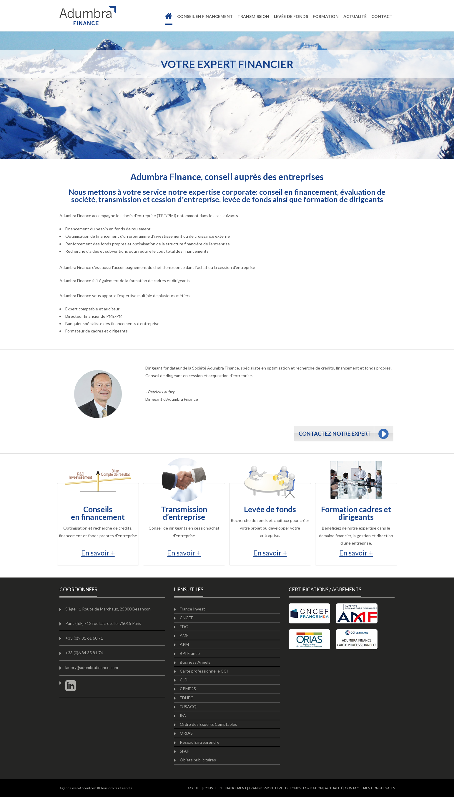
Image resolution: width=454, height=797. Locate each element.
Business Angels (195, 662)
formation (326, 16)
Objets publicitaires (198, 759)
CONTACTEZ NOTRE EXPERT (335, 433)
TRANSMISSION (261, 788)
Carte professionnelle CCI (204, 670)
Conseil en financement (205, 16)
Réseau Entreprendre (199, 742)
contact (382, 16)
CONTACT (353, 788)
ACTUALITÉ (334, 788)
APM (184, 644)
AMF (184, 635)
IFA (183, 715)
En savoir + (98, 553)
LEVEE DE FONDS (288, 788)
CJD (183, 679)
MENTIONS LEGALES (379, 788)
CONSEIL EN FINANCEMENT (225, 788)
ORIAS (186, 733)
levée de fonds (291, 16)
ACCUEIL (194, 788)
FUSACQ (188, 706)
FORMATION (313, 788)
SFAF (184, 750)
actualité (355, 16)
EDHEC (186, 697)
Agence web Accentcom (78, 788)
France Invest (192, 608)
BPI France (190, 653)
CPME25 (188, 688)
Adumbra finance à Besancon (87, 15)
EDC (184, 626)
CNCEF (186, 617)
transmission (253, 16)
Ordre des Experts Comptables (208, 724)
